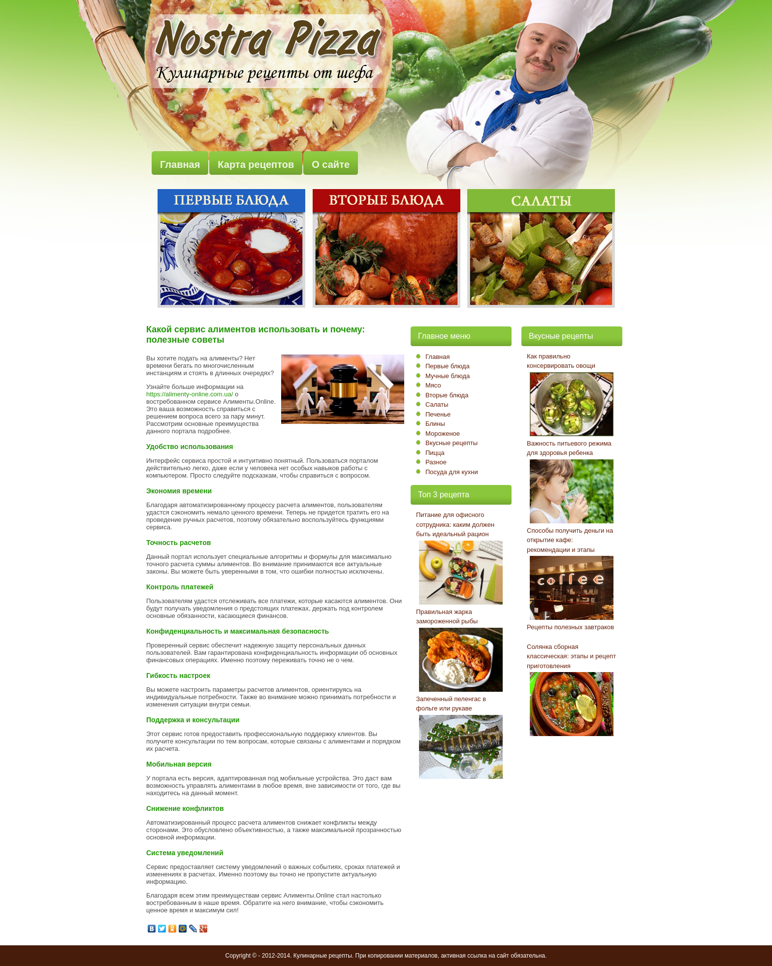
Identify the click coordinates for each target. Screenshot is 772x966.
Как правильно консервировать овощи (561, 361)
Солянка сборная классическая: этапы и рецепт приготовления (571, 656)
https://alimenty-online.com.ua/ (189, 394)
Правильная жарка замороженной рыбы (447, 616)
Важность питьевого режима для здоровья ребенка (569, 448)
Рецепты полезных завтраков (570, 627)
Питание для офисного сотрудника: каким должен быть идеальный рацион (455, 524)
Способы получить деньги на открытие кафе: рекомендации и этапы (570, 540)
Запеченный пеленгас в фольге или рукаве (451, 703)
